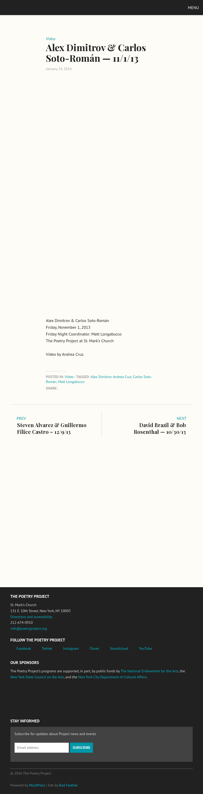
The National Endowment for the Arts (149, 671)
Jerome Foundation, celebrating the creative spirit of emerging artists (58, 696)
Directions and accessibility (31, 616)
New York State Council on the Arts (37, 677)
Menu (193, 7)
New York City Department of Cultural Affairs (112, 677)
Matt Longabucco (71, 381)
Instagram (71, 648)
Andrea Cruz (122, 376)
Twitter (47, 648)
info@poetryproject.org (28, 628)
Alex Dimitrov (101, 376)
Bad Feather (68, 785)
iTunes (94, 648)
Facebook (24, 648)
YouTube (145, 648)
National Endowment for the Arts (24, 696)
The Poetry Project (28, 7)
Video (69, 376)
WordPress (37, 785)
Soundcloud (119, 648)
